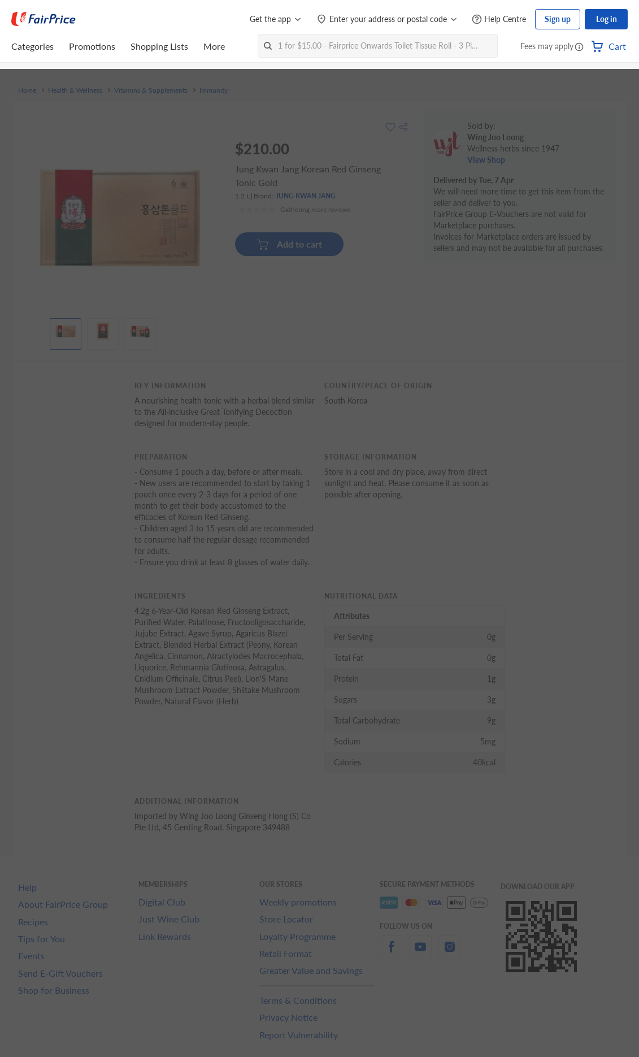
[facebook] (391, 953)
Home (27, 90)
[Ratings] (294, 209)
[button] (579, 47)
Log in (606, 19)
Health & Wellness (75, 90)
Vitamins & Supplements (151, 90)
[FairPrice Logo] (43, 19)
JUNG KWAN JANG (306, 196)
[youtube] (420, 953)
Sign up (558, 19)
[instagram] (449, 953)
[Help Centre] (499, 19)
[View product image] (65, 331)
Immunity (213, 90)
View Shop (486, 159)
